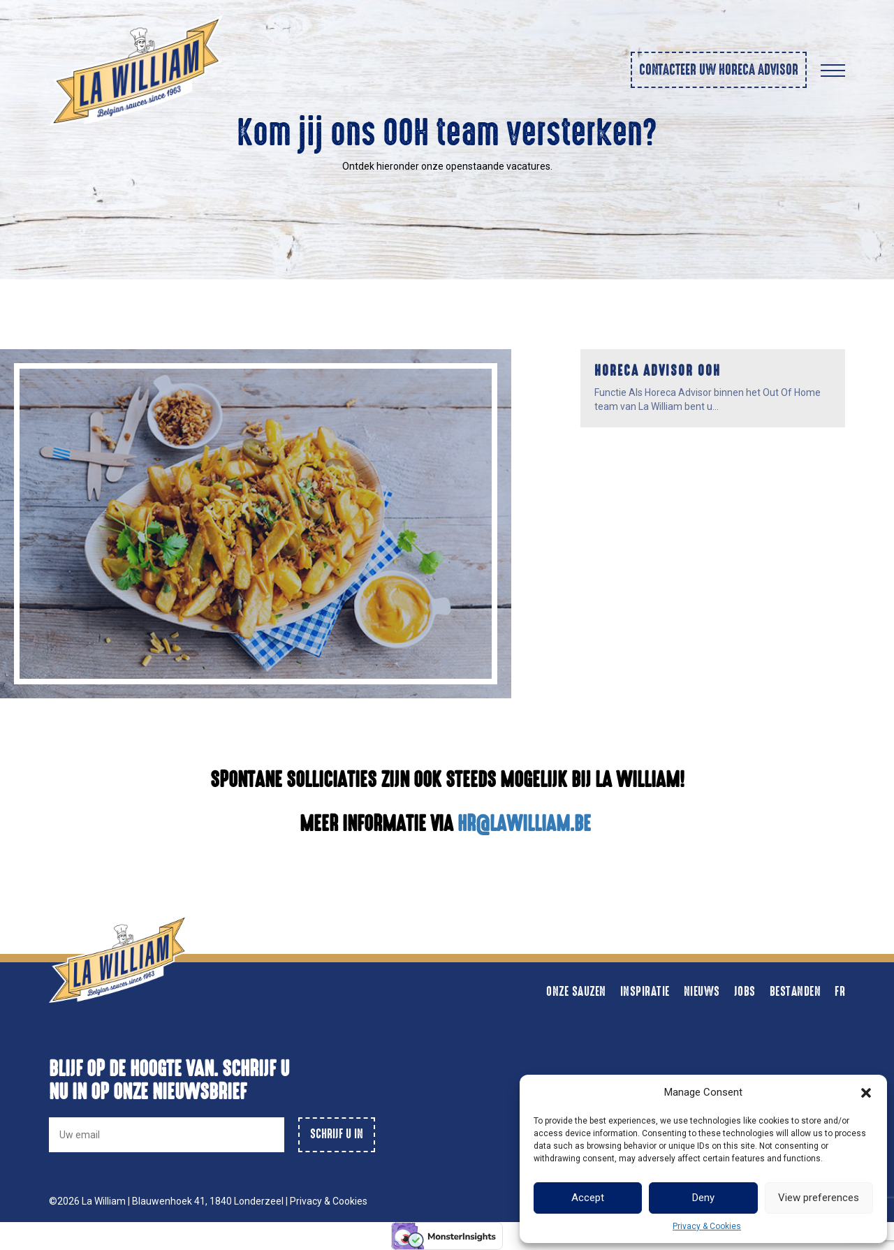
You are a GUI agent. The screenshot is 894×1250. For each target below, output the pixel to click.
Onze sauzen (576, 992)
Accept (587, 1197)
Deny (703, 1197)
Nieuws (702, 992)
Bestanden (795, 992)
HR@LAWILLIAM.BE (526, 824)
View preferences (818, 1197)
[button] (866, 1093)
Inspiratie (645, 992)
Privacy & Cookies (707, 1226)
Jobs (745, 992)
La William (105, 1201)
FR (840, 992)
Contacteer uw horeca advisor (718, 70)
